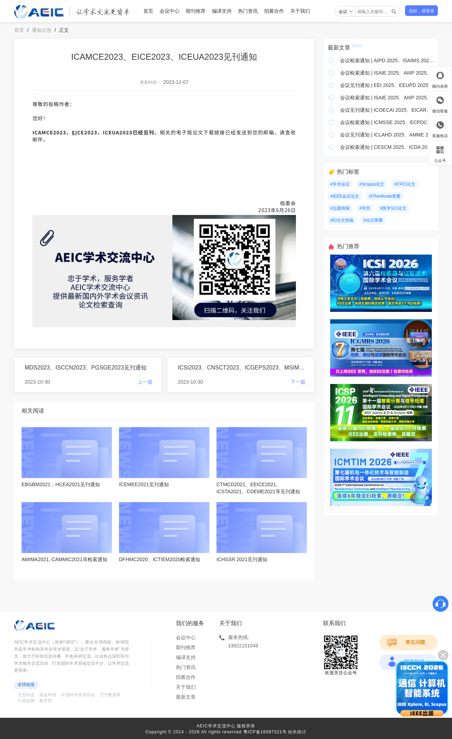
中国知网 (26, 700)
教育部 (45, 700)
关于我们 (300, 11)
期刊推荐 (196, 11)
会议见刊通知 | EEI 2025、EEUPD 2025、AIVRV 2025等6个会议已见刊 (387, 85)
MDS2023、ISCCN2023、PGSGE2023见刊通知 (86, 368)
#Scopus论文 (372, 184)
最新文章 (186, 697)
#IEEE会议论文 (344, 196)
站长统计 (297, 731)
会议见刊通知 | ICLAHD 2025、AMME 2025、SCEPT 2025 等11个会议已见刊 (387, 134)
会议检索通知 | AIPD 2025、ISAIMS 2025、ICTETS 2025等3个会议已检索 (387, 60)
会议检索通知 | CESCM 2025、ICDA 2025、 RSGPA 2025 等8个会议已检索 (387, 147)
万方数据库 (110, 694)
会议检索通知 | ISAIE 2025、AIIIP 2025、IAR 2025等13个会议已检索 (387, 97)
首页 (148, 11)
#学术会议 (340, 184)
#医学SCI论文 (393, 208)
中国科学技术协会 (78, 694)
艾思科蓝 (26, 694)
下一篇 (298, 382)
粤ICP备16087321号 (265, 731)
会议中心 (169, 11)
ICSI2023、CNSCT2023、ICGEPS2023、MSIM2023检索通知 (242, 368)
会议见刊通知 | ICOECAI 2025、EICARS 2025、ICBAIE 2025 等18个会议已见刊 (387, 110)
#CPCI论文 (404, 184)
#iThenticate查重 (384, 196)
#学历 (364, 208)
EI (74, 132)
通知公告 (42, 30)
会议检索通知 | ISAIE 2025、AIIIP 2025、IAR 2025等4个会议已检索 (387, 72)
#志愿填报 (340, 208)
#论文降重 (373, 220)
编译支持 (222, 11)
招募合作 (274, 11)
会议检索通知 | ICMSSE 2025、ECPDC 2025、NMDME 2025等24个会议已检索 (387, 122)
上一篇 (145, 382)
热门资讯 (248, 11)
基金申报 (47, 694)
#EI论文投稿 (341, 220)
